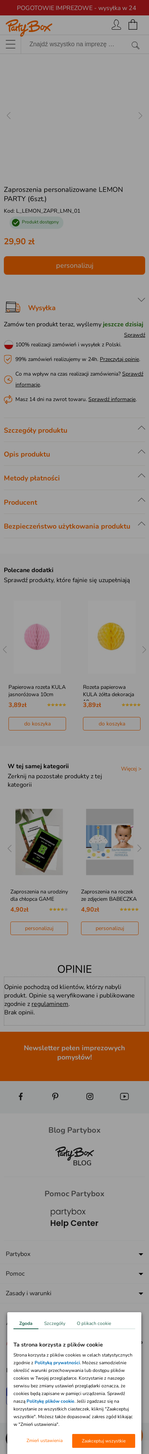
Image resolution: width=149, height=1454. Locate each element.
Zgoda (26, 1323)
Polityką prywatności (57, 1363)
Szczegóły (54, 1323)
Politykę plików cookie (50, 1401)
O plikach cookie (94, 1323)
